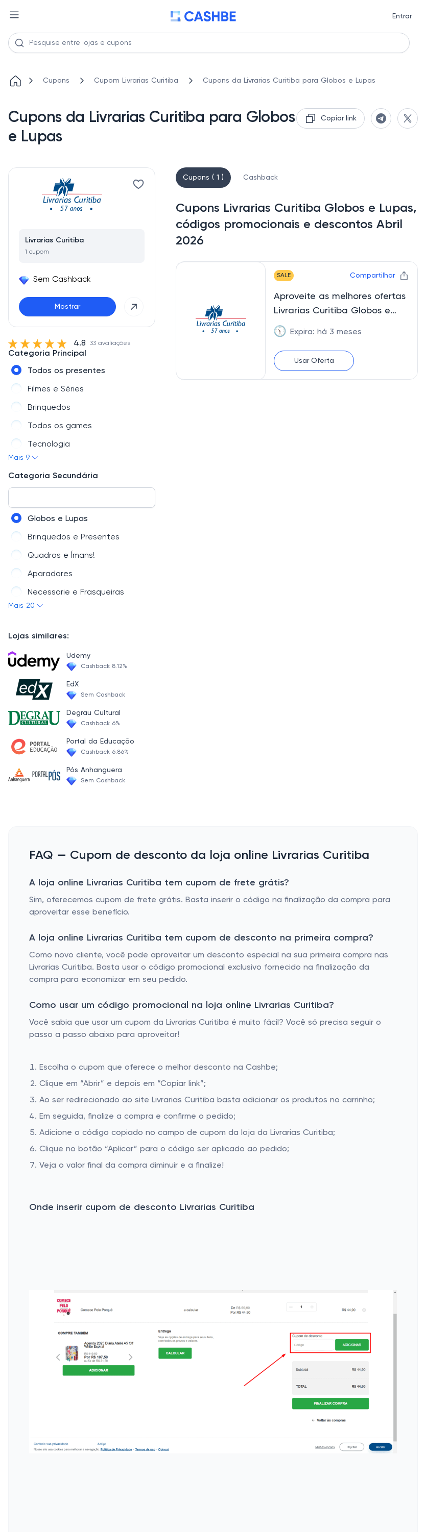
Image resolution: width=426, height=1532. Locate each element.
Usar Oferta (314, 360)
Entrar (402, 16)
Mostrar (67, 306)
